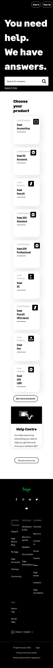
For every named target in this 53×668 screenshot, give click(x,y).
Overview (37, 526)
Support (14, 531)
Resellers (26, 547)
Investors (37, 582)
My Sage (14, 552)
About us (37, 534)
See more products (25, 398)
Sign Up (47, 4)
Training (15, 569)
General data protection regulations (26, 658)
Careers (36, 558)
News (35, 565)
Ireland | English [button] (22, 632)
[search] (43, 81)
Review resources (26, 460)
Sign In (36, 4)
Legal (37, 648)
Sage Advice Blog (14, 541)
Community (16, 576)
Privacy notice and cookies (26, 653)
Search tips (11, 87)
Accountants (27, 554)
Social (36, 551)
